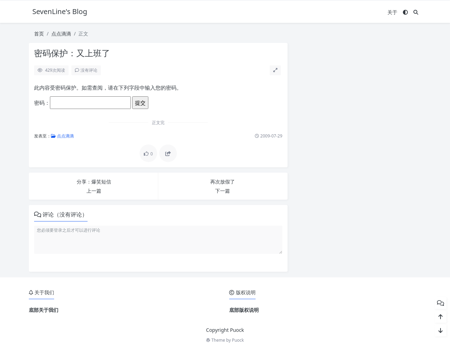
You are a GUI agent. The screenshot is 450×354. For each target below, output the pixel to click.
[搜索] (416, 12)
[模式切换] (405, 12)
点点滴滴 (61, 33)
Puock (238, 340)
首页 (39, 33)
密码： (82, 102)
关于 (392, 12)
